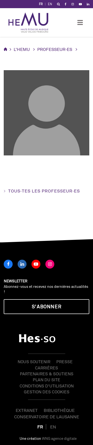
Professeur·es (54, 49)
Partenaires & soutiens (46, 373)
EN (50, 4)
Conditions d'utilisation (47, 385)
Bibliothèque (59, 410)
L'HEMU (22, 49)
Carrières (46, 367)
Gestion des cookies (46, 391)
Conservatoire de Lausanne (46, 416)
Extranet (27, 410)
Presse (64, 361)
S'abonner (46, 306)
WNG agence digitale (59, 438)
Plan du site (46, 379)
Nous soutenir (34, 361)
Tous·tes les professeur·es (44, 190)
